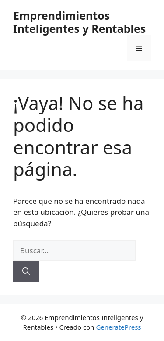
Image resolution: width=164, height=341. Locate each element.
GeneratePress (118, 327)
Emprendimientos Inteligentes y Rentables (79, 22)
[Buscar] (26, 271)
